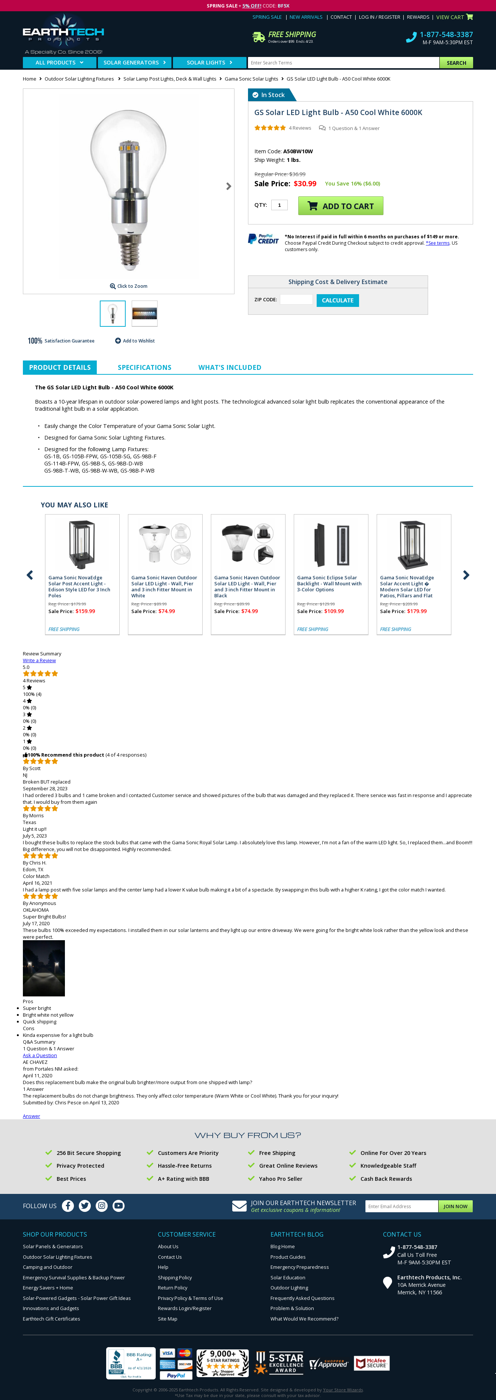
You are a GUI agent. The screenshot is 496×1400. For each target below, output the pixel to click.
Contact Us (170, 1256)
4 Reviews (300, 127)
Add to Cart (341, 206)
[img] (270, 128)
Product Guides (288, 1256)
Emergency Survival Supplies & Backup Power (74, 1277)
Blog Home (283, 1246)
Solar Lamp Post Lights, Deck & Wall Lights (169, 78)
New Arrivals (306, 16)
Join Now (455, 1206)
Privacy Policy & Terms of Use (190, 1298)
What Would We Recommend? (304, 1318)
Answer (31, 1116)
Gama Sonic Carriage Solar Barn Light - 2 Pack (213, 580)
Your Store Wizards (343, 1390)
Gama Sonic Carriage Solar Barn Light (296, 580)
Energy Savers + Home (48, 1287)
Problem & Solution (292, 1308)
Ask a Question (40, 1055)
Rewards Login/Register (185, 1308)
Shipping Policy (175, 1277)
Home (29, 78)
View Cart (454, 17)
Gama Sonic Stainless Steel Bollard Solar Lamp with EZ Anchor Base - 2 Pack (379, 583)
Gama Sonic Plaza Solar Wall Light (43, 580)
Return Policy (172, 1287)
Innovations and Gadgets (51, 1308)
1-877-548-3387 (446, 34)
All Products (55, 62)
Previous (29, 574)
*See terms (437, 243)
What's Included (230, 367)
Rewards (418, 16)
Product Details (60, 367)
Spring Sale (267, 16)
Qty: (260, 204)
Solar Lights (206, 62)
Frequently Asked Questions (303, 1298)
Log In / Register (379, 16)
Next (229, 186)
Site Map (167, 1318)
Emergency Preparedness (300, 1267)
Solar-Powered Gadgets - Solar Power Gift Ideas (77, 1298)
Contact (341, 16)
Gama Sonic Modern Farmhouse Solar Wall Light (131, 580)
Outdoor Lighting (289, 1287)
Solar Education (288, 1277)
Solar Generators (131, 62)
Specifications (144, 367)
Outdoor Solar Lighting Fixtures (80, 78)
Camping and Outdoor (47, 1267)
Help (163, 1267)
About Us (168, 1246)
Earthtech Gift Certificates (51, 1318)
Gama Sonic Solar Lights (251, 78)
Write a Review (39, 660)
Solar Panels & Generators (53, 1246)
